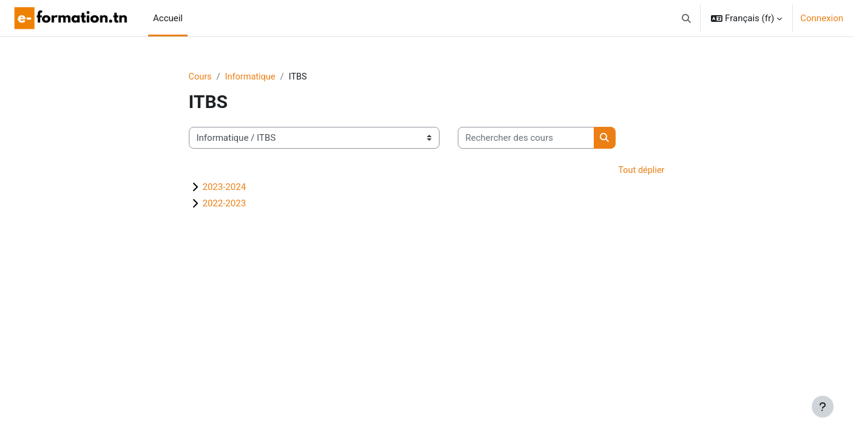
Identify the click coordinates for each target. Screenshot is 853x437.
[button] (687, 18)
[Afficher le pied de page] (823, 407)
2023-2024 (224, 188)
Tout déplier (641, 171)
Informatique (252, 77)
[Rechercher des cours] (526, 138)
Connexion (821, 18)
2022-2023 (224, 204)
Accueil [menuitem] (168, 18)
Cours (200, 77)
